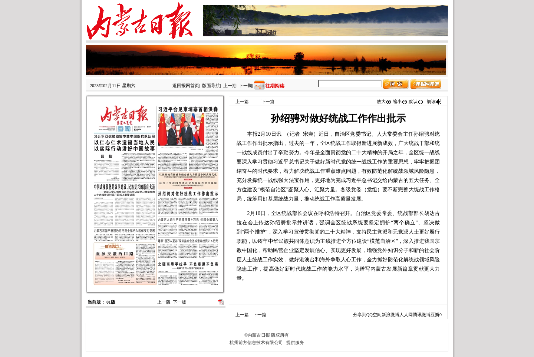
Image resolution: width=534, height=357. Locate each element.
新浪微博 (390, 314)
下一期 (245, 85)
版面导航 (211, 85)
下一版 (179, 302)
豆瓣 (435, 314)
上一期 (230, 85)
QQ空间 (374, 314)
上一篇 (242, 101)
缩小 (400, 101)
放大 (384, 101)
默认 (416, 101)
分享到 (359, 314)
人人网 (406, 314)
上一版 (164, 302)
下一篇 (267, 101)
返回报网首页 (185, 85)
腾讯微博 (422, 314)
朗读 (434, 101)
